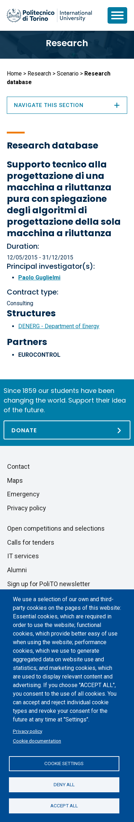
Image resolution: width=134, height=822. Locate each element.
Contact (18, 466)
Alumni (17, 570)
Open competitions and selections (56, 528)
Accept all (64, 805)
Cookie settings (64, 763)
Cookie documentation (37, 741)
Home (14, 73)
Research (67, 43)
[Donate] (67, 429)
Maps (15, 480)
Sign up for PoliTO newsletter (48, 584)
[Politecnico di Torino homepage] (49, 15)
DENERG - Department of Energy (58, 326)
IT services (23, 556)
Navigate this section (67, 105)
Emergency (23, 494)
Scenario (68, 73)
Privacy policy (27, 731)
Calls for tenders (30, 542)
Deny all (64, 784)
